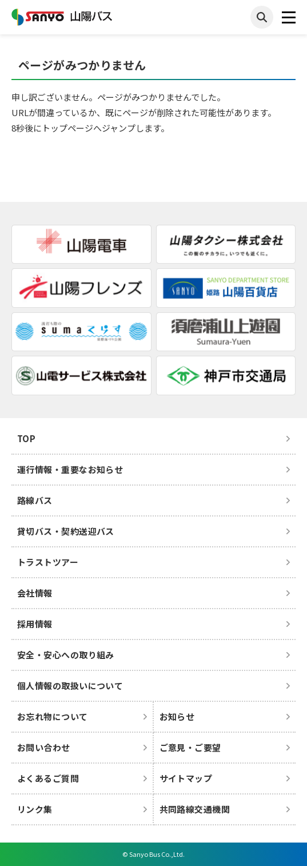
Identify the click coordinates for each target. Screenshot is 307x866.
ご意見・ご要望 (190, 747)
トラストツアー (47, 562)
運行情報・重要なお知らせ (70, 469)
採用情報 (35, 624)
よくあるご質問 (48, 778)
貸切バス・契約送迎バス (65, 531)
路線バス (35, 500)
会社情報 (35, 593)
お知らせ (177, 716)
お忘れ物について (52, 716)
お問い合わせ (43, 747)
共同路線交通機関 (195, 809)
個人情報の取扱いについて (70, 686)
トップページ (67, 128)
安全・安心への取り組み (65, 655)
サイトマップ (186, 778)
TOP (26, 438)
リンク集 (35, 809)
